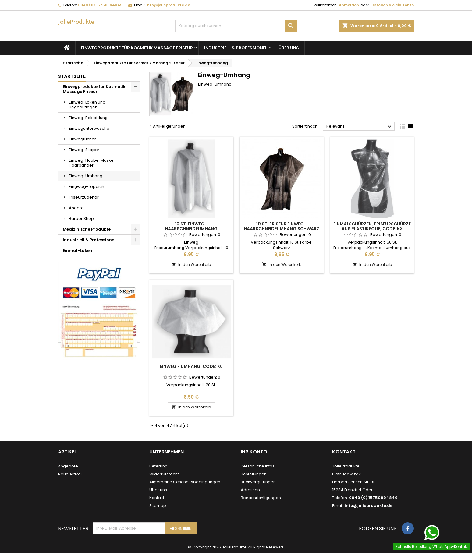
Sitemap (157, 506)
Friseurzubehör (84, 197)
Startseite (72, 76)
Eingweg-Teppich (86, 186)
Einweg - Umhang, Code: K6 (191, 366)
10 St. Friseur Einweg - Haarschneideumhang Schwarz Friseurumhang (281, 229)
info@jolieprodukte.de (168, 5)
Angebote (68, 466)
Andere (76, 208)
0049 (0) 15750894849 (100, 5)
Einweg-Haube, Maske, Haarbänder (92, 162)
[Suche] (236, 26)
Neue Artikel (70, 474)
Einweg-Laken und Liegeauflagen (87, 104)
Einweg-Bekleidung (88, 118)
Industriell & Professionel (235, 48)
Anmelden (349, 5)
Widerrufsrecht (164, 474)
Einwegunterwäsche (89, 128)
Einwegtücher (82, 139)
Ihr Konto (254, 451)
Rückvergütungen (258, 482)
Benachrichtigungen (261, 498)
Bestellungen (254, 474)
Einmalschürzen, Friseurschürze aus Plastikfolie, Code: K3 (372, 226)
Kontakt (156, 498)
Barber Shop (81, 218)
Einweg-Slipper (84, 150)
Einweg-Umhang (85, 176)
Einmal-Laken (77, 250)
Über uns (289, 48)
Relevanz (359, 126)
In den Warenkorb (191, 264)
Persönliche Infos (258, 466)
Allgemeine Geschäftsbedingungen (184, 482)
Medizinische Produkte (87, 229)
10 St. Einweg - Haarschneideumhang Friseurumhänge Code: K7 (191, 229)
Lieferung (158, 466)
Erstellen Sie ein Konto (392, 5)
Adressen (250, 490)
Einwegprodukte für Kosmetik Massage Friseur (137, 48)
